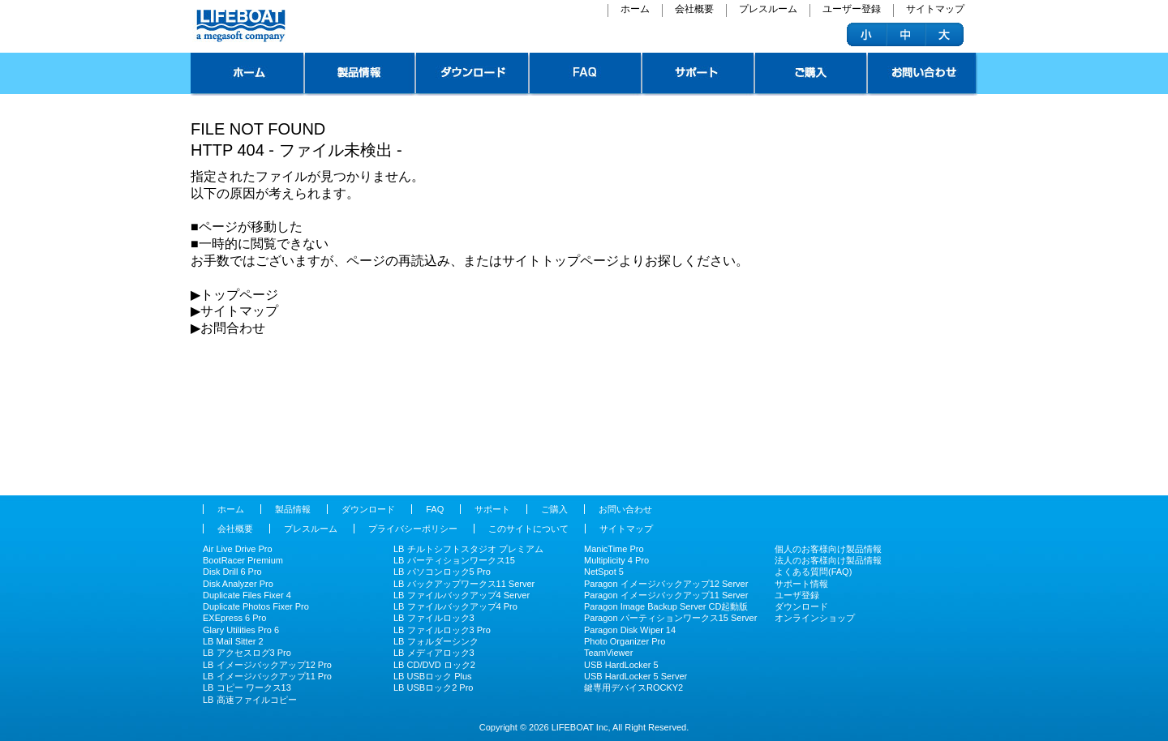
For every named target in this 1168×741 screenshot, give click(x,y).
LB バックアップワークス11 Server (464, 584)
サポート (698, 74)
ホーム (635, 10)
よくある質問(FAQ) (813, 571)
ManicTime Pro (614, 549)
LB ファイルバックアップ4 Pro (455, 606)
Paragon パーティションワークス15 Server (670, 618)
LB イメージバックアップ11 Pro (267, 676)
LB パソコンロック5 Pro (442, 571)
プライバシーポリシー (412, 528)
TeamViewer (608, 652)
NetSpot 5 (604, 571)
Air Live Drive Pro (238, 549)
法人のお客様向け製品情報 (828, 560)
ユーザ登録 (797, 595)
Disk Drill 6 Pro (232, 571)
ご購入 (811, 74)
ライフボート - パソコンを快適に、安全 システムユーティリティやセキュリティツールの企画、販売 (239, 26)
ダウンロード (473, 74)
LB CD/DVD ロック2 (434, 665)
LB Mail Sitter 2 (233, 641)
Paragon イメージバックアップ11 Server (666, 595)
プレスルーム (768, 10)
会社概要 (694, 10)
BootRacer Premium (243, 560)
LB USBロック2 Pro (433, 687)
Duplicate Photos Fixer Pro (256, 606)
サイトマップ (935, 10)
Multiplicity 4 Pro (616, 560)
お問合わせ (232, 328)
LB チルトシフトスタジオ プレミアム (468, 549)
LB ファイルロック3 (433, 618)
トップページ (248, 74)
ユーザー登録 (851, 10)
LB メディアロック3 (433, 652)
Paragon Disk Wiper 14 (630, 630)
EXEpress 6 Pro (234, 618)
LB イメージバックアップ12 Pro (267, 665)
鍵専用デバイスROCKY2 (633, 687)
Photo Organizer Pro (624, 641)
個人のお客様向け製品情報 (828, 549)
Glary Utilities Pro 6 (241, 630)
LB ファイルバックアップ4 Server (461, 595)
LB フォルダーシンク (436, 641)
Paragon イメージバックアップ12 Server (666, 584)
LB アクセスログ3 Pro (247, 652)
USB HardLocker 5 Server (635, 676)
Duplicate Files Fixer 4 (247, 595)
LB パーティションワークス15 (454, 560)
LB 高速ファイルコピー (250, 700)
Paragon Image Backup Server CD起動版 (666, 606)
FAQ (586, 74)
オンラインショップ (815, 618)
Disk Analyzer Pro (238, 584)
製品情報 (360, 74)
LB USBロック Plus (432, 676)
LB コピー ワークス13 (247, 687)
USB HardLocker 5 (621, 665)
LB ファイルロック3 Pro (442, 630)
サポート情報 (801, 584)
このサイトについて (528, 528)
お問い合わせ (922, 74)
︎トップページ (239, 295)
